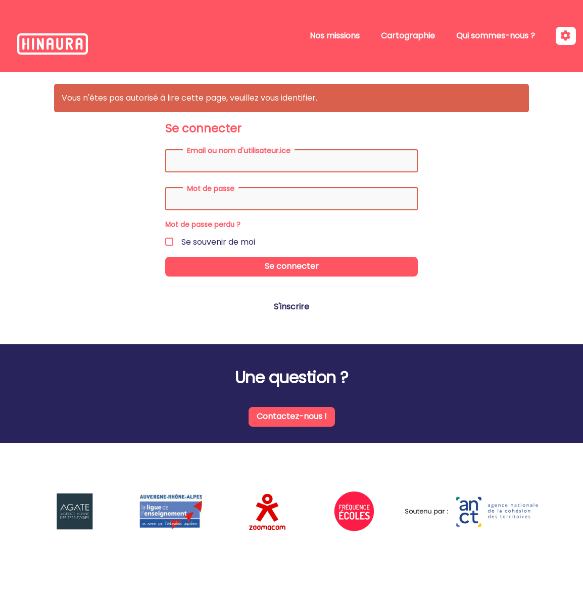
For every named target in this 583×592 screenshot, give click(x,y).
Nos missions (335, 35)
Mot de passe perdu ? (202, 225)
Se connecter (292, 266)
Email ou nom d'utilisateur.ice (238, 150)
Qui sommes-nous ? (495, 35)
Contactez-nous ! (292, 416)
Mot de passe (210, 188)
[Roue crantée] (566, 36)
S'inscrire (291, 306)
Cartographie (408, 35)
